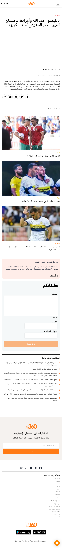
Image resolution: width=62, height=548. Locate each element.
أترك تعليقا (31, 344)
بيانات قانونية (56, 511)
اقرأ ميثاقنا (54, 276)
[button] (57, 543)
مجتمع (58, 483)
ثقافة (58, 486)
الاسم (54, 321)
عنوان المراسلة (50, 331)
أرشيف (58, 517)
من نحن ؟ (57, 504)
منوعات (57, 15)
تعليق (54, 294)
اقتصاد (58, 481)
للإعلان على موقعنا (54, 509)
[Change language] (5, 4)
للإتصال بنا (57, 514)
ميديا (58, 489)
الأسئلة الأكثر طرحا (54, 506)
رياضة (58, 491)
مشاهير (57, 494)
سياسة (57, 478)
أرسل (31, 451)
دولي (58, 497)
